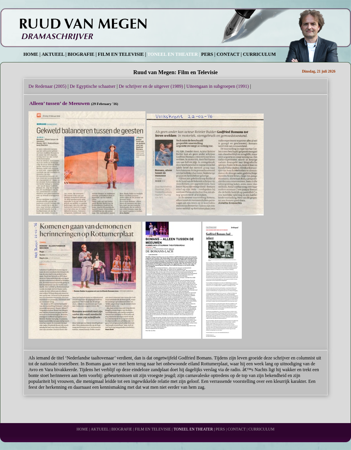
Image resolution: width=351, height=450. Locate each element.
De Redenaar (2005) (47, 86)
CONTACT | (229, 54)
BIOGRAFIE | (81, 54)
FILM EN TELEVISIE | (122, 54)
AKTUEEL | (54, 54)
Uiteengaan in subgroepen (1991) (217, 86)
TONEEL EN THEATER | (173, 54)
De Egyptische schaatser (92, 86)
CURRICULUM (259, 54)
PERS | (208, 54)
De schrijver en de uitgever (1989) (151, 86)
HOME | (32, 54)
